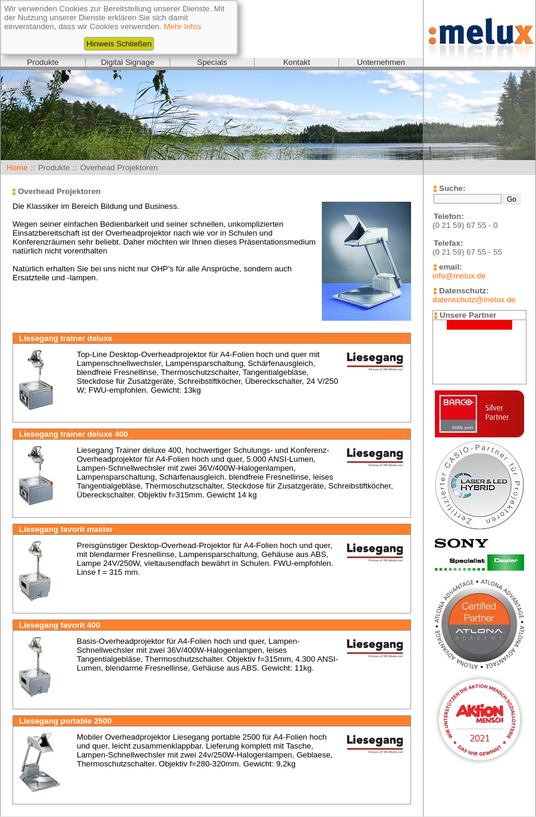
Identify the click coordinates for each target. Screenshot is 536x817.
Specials (212, 62)
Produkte (42, 62)
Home (17, 167)
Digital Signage (128, 62)
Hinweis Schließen (119, 43)
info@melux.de (458, 275)
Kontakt (296, 62)
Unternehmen (381, 62)
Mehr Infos (182, 26)
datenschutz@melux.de (473, 299)
